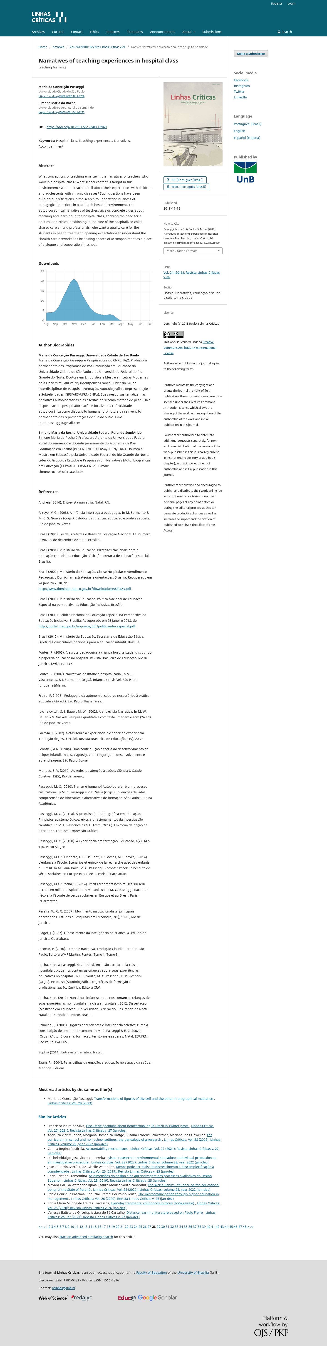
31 (167, 1226)
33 (176, 1226)
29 (158, 1226)
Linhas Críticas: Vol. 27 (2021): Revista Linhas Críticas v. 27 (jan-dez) (132, 1214)
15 (95, 1226)
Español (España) (247, 137)
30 (163, 1226)
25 (140, 1226)
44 (226, 1226)
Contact (77, 32)
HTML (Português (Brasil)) (188, 187)
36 (190, 1226)
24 (136, 1226)
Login (291, 3)
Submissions (212, 32)
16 (99, 1226)
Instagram (242, 86)
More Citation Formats (182, 251)
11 (77, 1226)
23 (131, 1226)
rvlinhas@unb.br (63, 1288)
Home (43, 47)
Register (276, 3)
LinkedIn (240, 97)
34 (181, 1226)
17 (104, 1226)
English (239, 131)
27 (149, 1226)
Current (58, 32)
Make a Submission (251, 54)
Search (285, 32)
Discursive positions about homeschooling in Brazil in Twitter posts (137, 1126)
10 (72, 1226)
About (187, 32)
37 (195, 1226)
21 (122, 1226)
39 (204, 1226)
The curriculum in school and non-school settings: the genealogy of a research (130, 1137)
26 (145, 1226)
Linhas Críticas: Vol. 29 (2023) (70, 1103)
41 (213, 1226)
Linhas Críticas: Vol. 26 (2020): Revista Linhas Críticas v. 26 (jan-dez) (122, 1198)
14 (90, 1226)
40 (208, 1226)
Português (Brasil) (247, 124)
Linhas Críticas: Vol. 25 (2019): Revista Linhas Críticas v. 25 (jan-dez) (123, 1171)
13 (86, 1226)
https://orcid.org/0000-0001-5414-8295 (61, 112)
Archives (38, 32)
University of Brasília (193, 1272)
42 (217, 1226)
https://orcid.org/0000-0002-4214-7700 (61, 96)
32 (172, 1226)
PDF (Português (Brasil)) (186, 180)
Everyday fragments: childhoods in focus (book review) (153, 1203)
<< (40, 1226)
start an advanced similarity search (86, 1237)
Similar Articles (52, 1116)
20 (117, 1226)
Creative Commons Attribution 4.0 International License (190, 347)
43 (222, 1226)
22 (127, 1226)
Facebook (241, 80)
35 (186, 1226)
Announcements (162, 32)
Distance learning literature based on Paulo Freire (165, 1212)
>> (252, 1226)
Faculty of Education (151, 1272)
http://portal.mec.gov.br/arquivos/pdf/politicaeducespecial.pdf (87, 626)
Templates (135, 32)
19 (113, 1226)
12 (81, 1226)
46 (236, 1226)
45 (231, 1226)
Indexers (113, 32)
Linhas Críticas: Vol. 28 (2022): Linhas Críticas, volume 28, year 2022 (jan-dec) (149, 1162)
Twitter (239, 91)
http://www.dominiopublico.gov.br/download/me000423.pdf (85, 589)
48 (245, 1226)
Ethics (94, 32)
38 (199, 1226)
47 (240, 1226)
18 (108, 1226)
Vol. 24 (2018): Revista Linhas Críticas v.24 (97, 47)
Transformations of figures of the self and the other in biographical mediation (154, 1098)
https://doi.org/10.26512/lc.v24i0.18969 (77, 127)
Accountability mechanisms (107, 1148)
